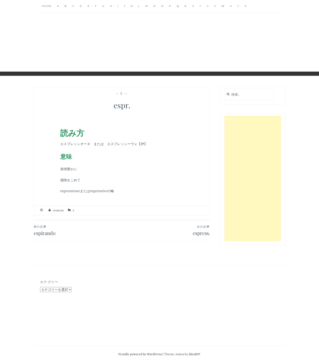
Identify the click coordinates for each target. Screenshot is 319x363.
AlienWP (194, 354)
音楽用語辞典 (159, 39)
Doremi (58, 210)
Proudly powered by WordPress (140, 354)
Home (47, 6)
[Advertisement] (252, 178)
